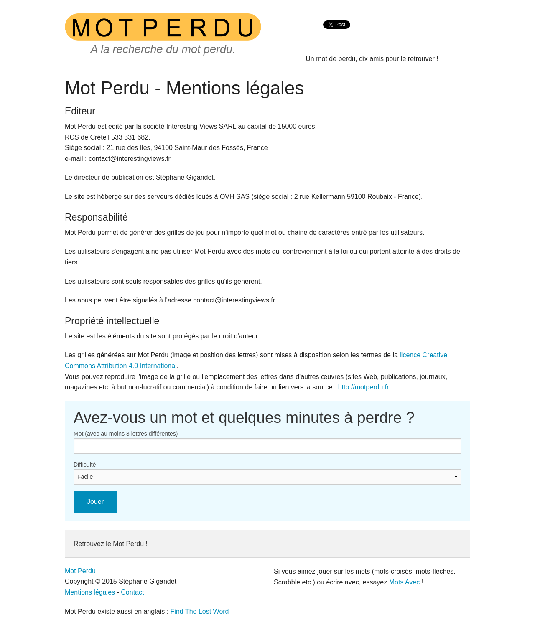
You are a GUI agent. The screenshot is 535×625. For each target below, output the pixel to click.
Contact (132, 592)
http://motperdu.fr (363, 387)
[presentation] (336, 33)
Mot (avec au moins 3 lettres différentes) (126, 433)
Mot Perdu (80, 570)
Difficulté (85, 464)
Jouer (95, 501)
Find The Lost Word (200, 611)
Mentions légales (90, 592)
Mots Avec (404, 582)
